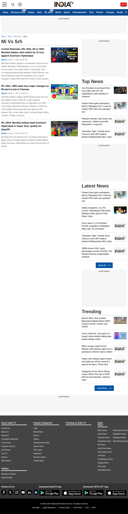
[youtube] (23, 492)
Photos (99, 12)
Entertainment (79, 12)
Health (120, 12)
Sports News (38, 446)
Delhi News (102, 434)
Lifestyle (110, 12)
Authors (4, 457)
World (58, 12)
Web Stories (6, 461)
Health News (38, 461)
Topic (9, 36)
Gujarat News (103, 463)
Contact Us (5, 428)
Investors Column (8, 446)
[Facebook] (3, 492)
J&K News (102, 466)
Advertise (5, 435)
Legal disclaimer (49, 508)
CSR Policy (77, 508)
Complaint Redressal (9, 439)
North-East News (104, 448)
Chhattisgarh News (105, 459)
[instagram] (16, 492)
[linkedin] (29, 492)
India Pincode (6, 478)
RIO (87, 508)
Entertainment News (41, 443)
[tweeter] (10, 492)
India (39, 12)
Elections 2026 (18, 12)
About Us (5, 432)
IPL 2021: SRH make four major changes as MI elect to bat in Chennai (25, 88)
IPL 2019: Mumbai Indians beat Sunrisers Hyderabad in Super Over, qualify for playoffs (23, 126)
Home (5, 12)
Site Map (35, 508)
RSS (94, 508)
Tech (91, 12)
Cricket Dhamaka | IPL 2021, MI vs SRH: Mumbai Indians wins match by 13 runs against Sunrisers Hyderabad (23, 52)
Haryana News (103, 437)
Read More (104, 388)
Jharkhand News (104, 441)
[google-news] (36, 492)
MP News (101, 445)
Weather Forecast (8, 474)
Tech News (37, 450)
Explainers (37, 453)
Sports (67, 12)
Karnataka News (104, 470)
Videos (31, 12)
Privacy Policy (64, 508)
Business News (39, 457)
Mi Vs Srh (17, 36)
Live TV (4, 453)
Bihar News (102, 430)
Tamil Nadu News (105, 452)
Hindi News (5, 450)
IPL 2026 (48, 12)
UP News (101, 455)
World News (38, 432)
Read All (104, 265)
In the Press (6, 443)
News (3, 36)
